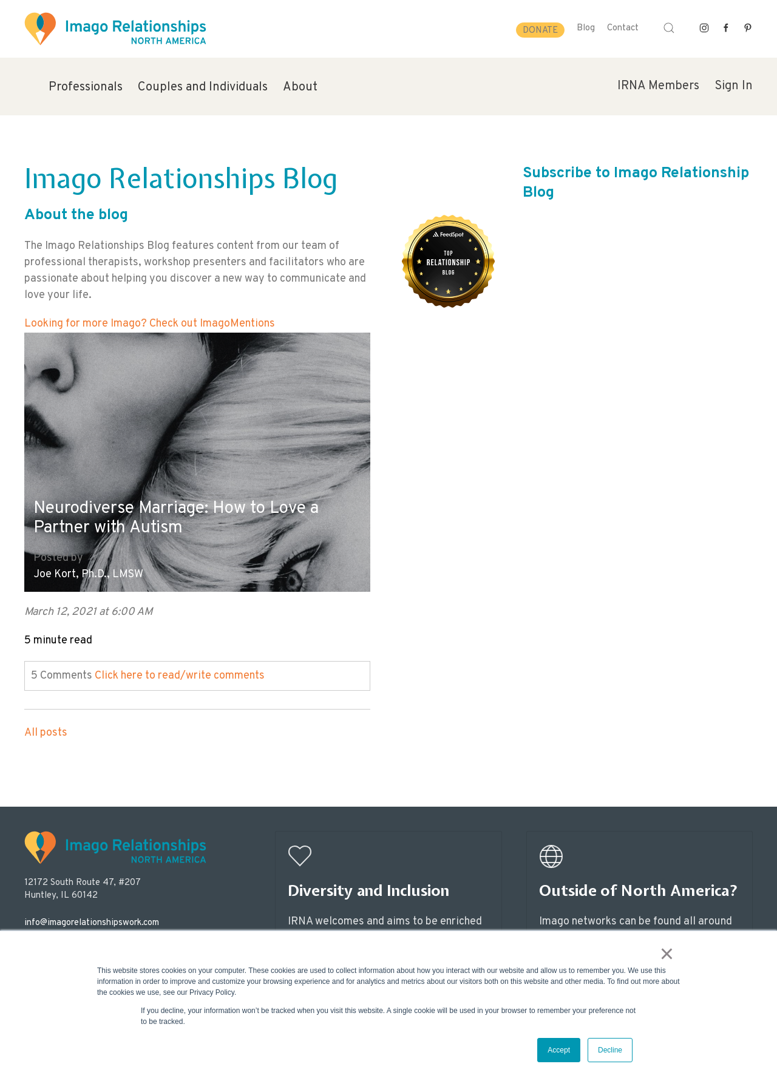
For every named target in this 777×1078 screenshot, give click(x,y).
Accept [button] (559, 1050)
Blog (586, 28)
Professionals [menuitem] (86, 87)
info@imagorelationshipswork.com (91, 923)
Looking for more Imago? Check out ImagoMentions (149, 324)
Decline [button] (610, 1050)
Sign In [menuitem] (733, 86)
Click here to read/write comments (180, 676)
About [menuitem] (300, 87)
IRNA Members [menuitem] (658, 86)
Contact (623, 28)
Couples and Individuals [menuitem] (203, 87)
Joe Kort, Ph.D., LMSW (88, 574)
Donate (540, 30)
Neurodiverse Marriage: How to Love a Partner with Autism (176, 519)
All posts (45, 733)
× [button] (667, 953)
